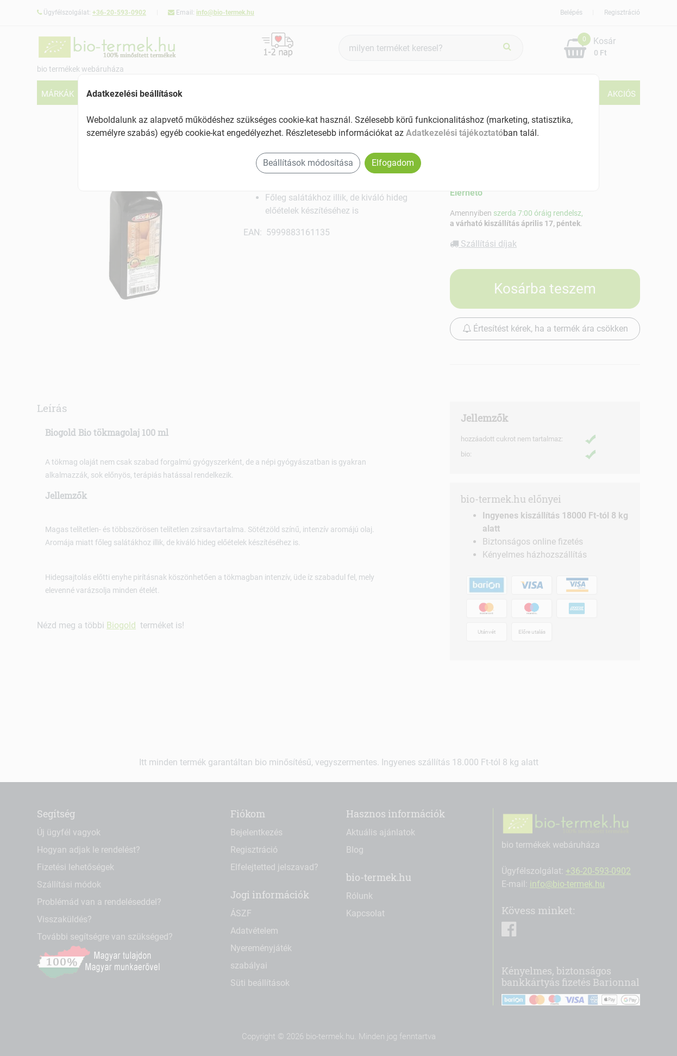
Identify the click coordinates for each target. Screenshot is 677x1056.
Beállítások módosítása (308, 163)
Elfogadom (393, 163)
